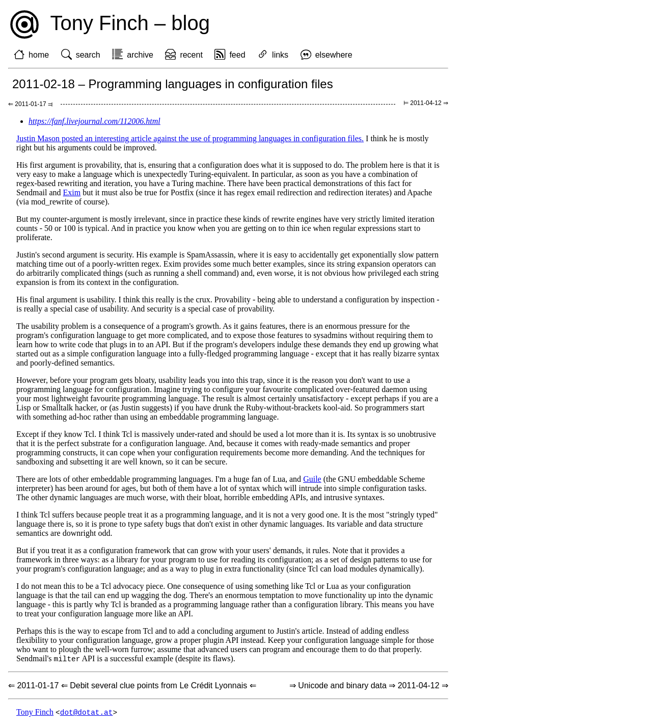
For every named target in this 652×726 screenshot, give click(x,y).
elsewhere (333, 54)
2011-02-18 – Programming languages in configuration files (172, 84)
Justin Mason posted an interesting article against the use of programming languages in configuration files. (190, 138)
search (88, 54)
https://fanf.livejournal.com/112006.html (94, 121)
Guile (312, 479)
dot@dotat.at (86, 713)
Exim (72, 192)
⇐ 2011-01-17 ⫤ (30, 104)
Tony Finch (34, 713)
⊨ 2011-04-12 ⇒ (425, 103)
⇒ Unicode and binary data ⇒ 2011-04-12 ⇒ (368, 686)
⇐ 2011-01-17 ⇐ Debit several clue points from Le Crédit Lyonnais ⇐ (132, 686)
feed (237, 54)
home (39, 54)
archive (140, 54)
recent (191, 54)
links (280, 54)
